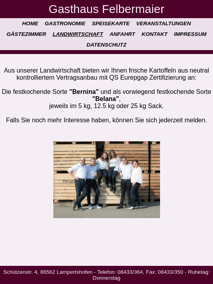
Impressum (190, 34)
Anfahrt (122, 34)
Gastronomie (65, 23)
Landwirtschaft (78, 34)
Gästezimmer (26, 34)
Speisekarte (111, 23)
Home (30, 23)
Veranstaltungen (163, 23)
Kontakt (154, 34)
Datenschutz (106, 45)
